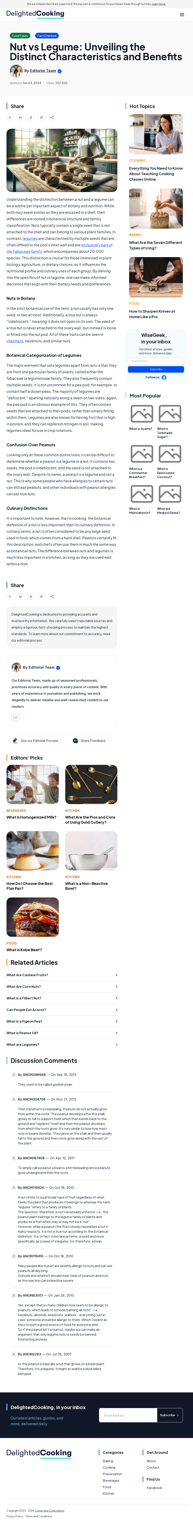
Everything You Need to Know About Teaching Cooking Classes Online (156, 173)
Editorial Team (43, 71)
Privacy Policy (15, 1516)
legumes (30, 238)
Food (12, 943)
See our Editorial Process (35, 740)
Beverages (16, 810)
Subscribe (156, 369)
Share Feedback (89, 740)
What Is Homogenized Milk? (32, 817)
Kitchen (72, 810)
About (151, 1461)
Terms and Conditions (38, 1516)
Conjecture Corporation (49, 1510)
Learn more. (159, 3)
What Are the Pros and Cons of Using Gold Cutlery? (90, 819)
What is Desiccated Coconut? (165, 473)
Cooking (137, 160)
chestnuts (15, 340)
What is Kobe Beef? (24, 949)
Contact (153, 1467)
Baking (135, 235)
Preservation (112, 1474)
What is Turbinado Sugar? (164, 433)
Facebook (154, 1488)
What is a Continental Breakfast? (138, 473)
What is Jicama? (140, 428)
